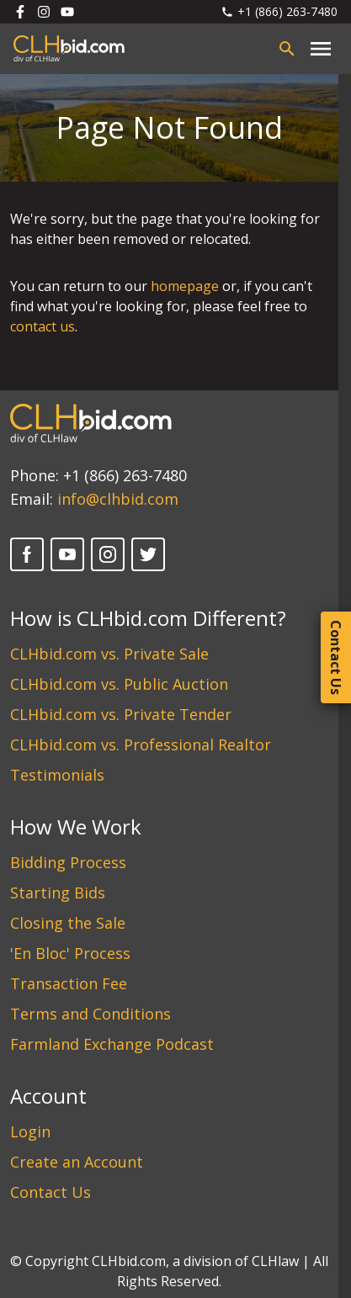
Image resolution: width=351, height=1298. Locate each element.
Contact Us (50, 1192)
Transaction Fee (68, 983)
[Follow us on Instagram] (44, 12)
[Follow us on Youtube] (67, 12)
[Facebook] (27, 554)
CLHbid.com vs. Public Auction (119, 684)
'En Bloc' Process (70, 953)
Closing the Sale (67, 923)
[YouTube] (67, 554)
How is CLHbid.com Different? (148, 618)
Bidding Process (68, 862)
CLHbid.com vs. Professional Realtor (140, 744)
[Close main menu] (321, 49)
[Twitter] (148, 554)
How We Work (75, 826)
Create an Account (76, 1162)
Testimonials (57, 775)
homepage (185, 286)
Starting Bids (57, 892)
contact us (42, 326)
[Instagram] (108, 554)
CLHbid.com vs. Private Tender (120, 714)
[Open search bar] (287, 49)
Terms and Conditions (90, 1014)
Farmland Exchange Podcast (112, 1044)
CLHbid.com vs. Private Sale (109, 654)
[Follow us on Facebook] (20, 12)
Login (30, 1131)
